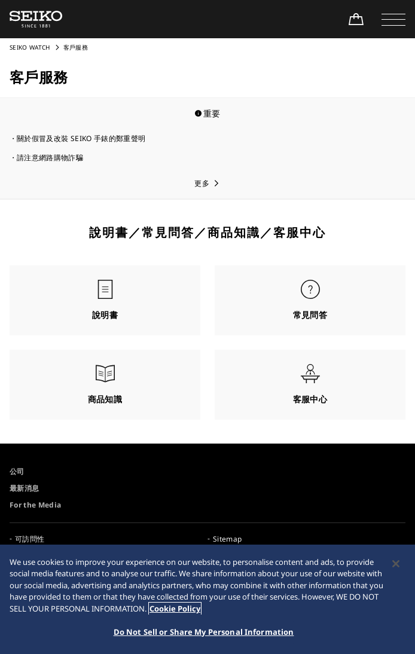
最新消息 (24, 488)
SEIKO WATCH (30, 47)
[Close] (396, 564)
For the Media (36, 505)
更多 (201, 183)
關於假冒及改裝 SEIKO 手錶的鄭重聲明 (81, 138)
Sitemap (227, 539)
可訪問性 (29, 539)
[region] (207, 599)
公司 (17, 471)
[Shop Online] (356, 19)
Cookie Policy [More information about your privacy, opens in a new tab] (174, 608)
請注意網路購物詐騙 (50, 157)
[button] (393, 19)
